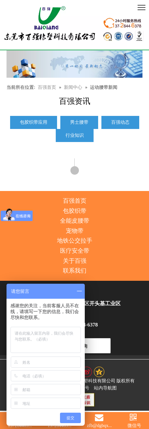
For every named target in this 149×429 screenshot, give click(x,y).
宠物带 (74, 231)
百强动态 (120, 122)
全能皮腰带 (74, 220)
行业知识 (75, 135)
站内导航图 (105, 388)
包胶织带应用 (33, 122)
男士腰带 (79, 122)
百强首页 (74, 201)
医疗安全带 (74, 250)
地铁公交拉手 (74, 240)
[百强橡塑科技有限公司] (74, 25)
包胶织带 (74, 211)
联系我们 (74, 270)
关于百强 (74, 261)
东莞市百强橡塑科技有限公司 (85, 380)
